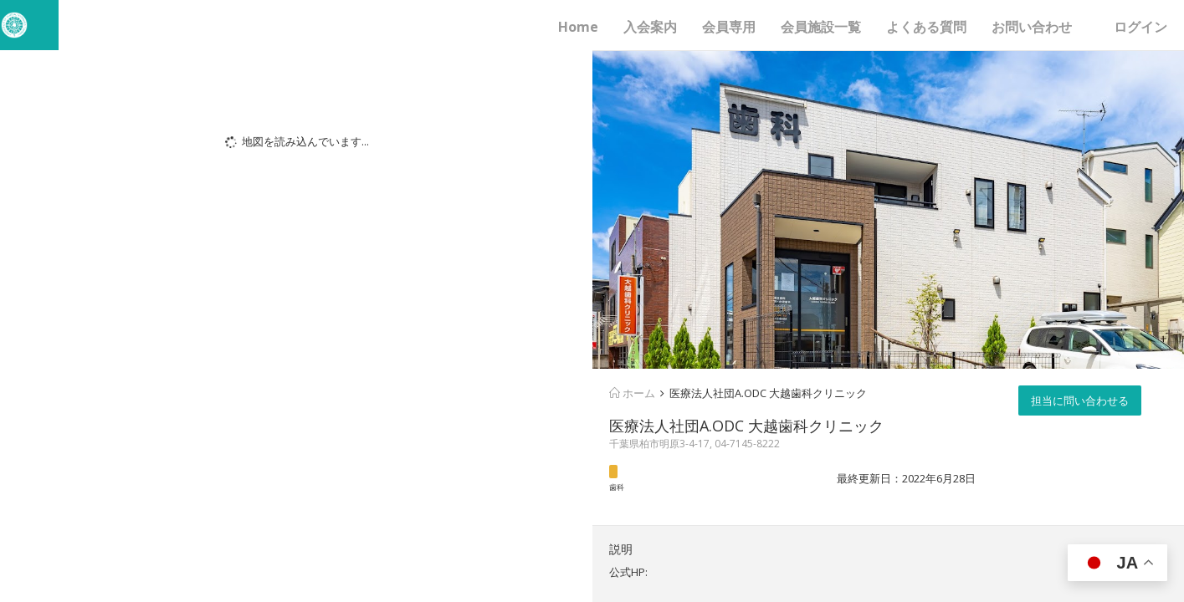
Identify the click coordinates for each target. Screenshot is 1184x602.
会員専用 (729, 27)
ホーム (632, 392)
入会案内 (650, 27)
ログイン (1140, 27)
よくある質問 (926, 27)
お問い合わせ (1032, 27)
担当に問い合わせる (1080, 400)
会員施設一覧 (821, 27)
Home (578, 27)
